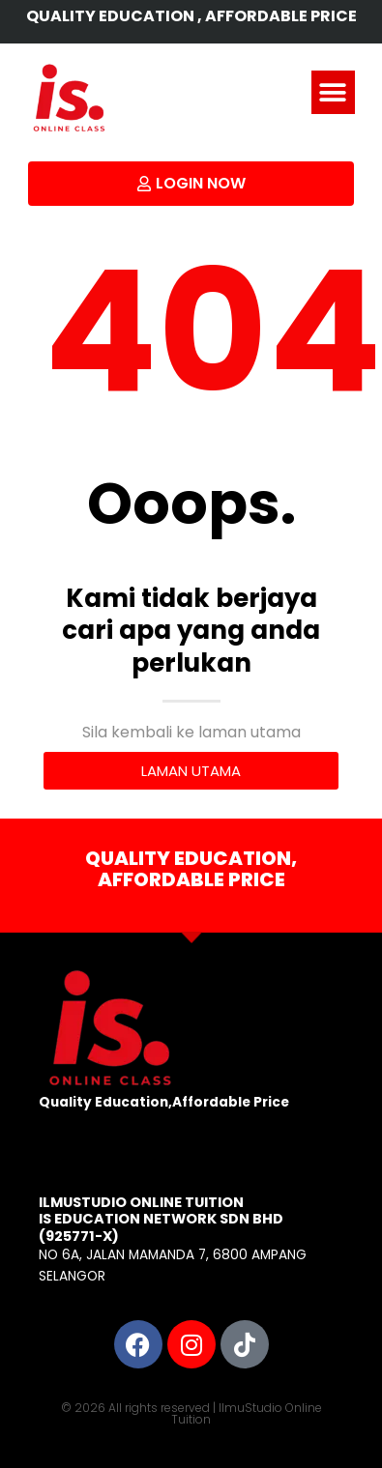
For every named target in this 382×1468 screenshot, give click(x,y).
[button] (333, 92)
